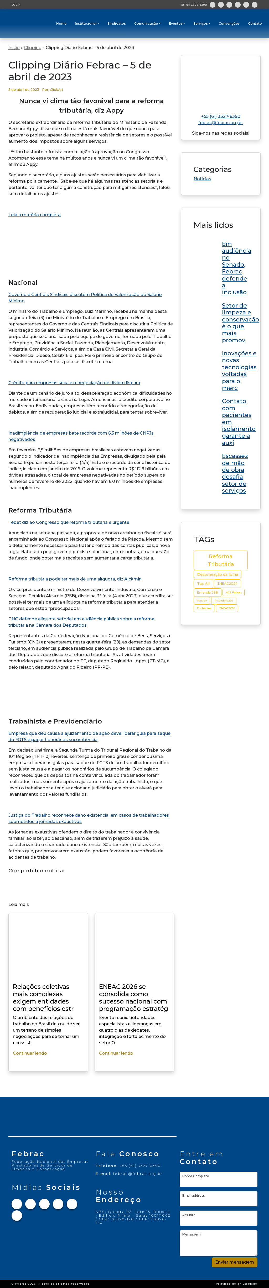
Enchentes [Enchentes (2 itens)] (204, 608)
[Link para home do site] (220, 82)
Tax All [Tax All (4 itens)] (203, 584)
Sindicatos (116, 23)
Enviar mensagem (234, 1262)
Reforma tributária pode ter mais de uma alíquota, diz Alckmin (75, 579)
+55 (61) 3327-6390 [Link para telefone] (220, 116)
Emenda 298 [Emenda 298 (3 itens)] (207, 592)
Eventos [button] (176, 23)
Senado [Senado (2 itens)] (202, 600)
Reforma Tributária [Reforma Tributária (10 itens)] (221, 560)
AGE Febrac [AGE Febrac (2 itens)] (233, 592)
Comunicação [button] (146, 23)
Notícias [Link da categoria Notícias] (202, 178)
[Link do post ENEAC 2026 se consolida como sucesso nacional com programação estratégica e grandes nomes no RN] (221, 267)
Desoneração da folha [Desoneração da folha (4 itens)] (217, 574)
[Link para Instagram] (221, 5)
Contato (255, 23)
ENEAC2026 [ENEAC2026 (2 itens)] (227, 608)
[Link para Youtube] (246, 5)
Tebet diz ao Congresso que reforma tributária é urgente (68, 522)
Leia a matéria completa (34, 214)
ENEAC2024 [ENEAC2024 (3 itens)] (227, 583)
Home (61, 23)
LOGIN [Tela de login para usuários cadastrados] (16, 5)
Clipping (33, 47)
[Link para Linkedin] (238, 5)
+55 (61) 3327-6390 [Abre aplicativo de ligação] (193, 5)
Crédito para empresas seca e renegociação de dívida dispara (74, 382)
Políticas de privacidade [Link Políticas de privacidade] (236, 1283)
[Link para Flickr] (254, 5)
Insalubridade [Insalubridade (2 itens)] (224, 600)
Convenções (229, 23)
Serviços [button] (200, 23)
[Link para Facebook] (212, 5)
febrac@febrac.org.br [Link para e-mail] (220, 122)
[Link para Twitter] (229, 5)
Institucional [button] (86, 23)
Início (14, 47)
